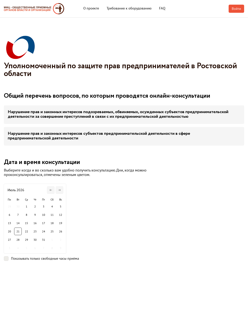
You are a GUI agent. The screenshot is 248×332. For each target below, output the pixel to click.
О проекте (91, 8)
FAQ (162, 8)
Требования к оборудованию (129, 8)
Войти (236, 8)
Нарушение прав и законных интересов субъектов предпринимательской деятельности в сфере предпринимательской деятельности (99, 136)
